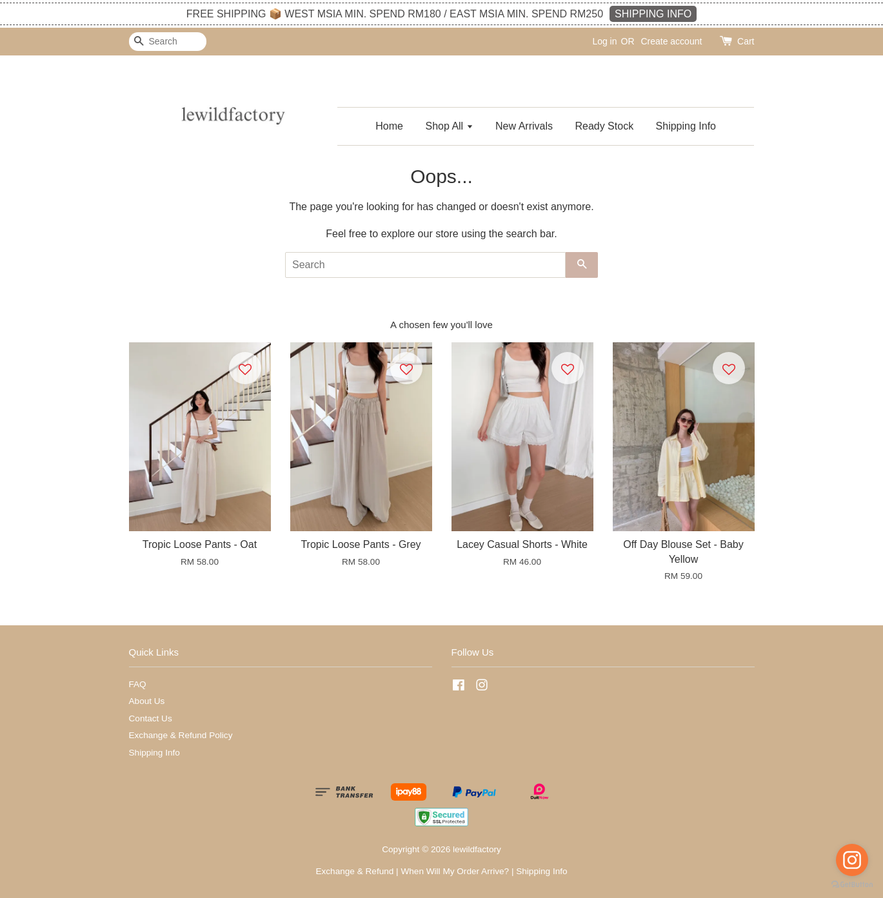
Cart (745, 41)
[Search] (167, 41)
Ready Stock (604, 126)
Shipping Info (686, 126)
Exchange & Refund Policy (181, 735)
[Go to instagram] (852, 860)
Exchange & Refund (354, 871)
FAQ (137, 684)
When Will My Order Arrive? (455, 871)
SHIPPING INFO (653, 13)
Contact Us (150, 718)
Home (389, 126)
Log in (604, 41)
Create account (671, 41)
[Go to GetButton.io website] (852, 885)
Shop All (449, 126)
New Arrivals (524, 126)
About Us (147, 701)
